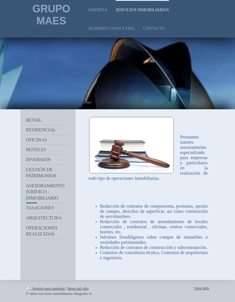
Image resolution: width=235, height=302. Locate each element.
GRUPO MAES (51, 15)
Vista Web (201, 288)
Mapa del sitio (77, 288)
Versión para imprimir (46, 288)
